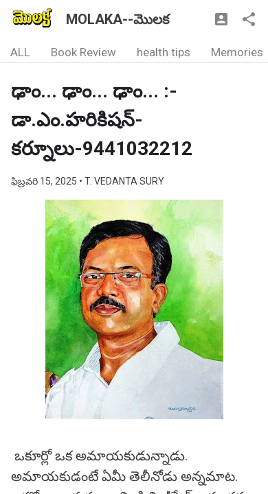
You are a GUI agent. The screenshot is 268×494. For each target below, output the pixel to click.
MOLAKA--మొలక (117, 19)
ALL (20, 52)
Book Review (83, 52)
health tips (163, 52)
